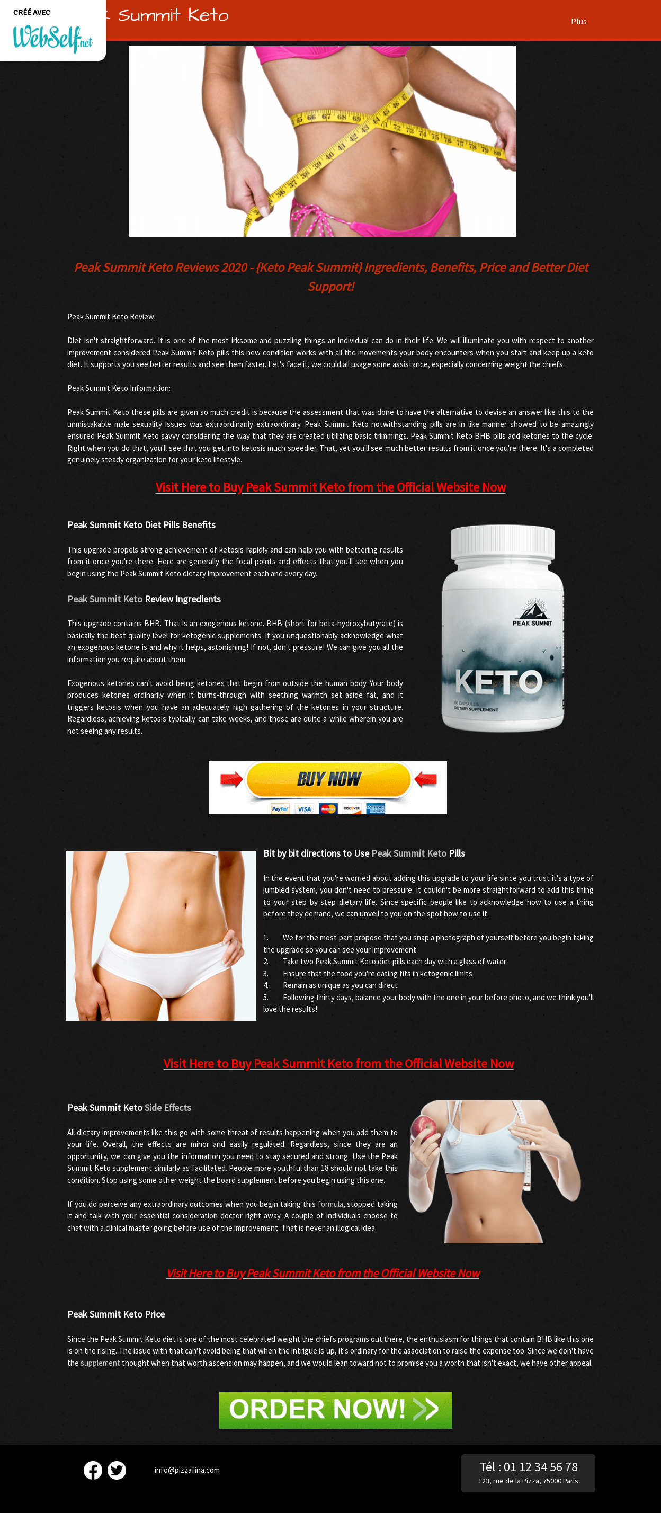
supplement (100, 1363)
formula (330, 1204)
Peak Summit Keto (104, 599)
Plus (579, 21)
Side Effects (168, 1107)
